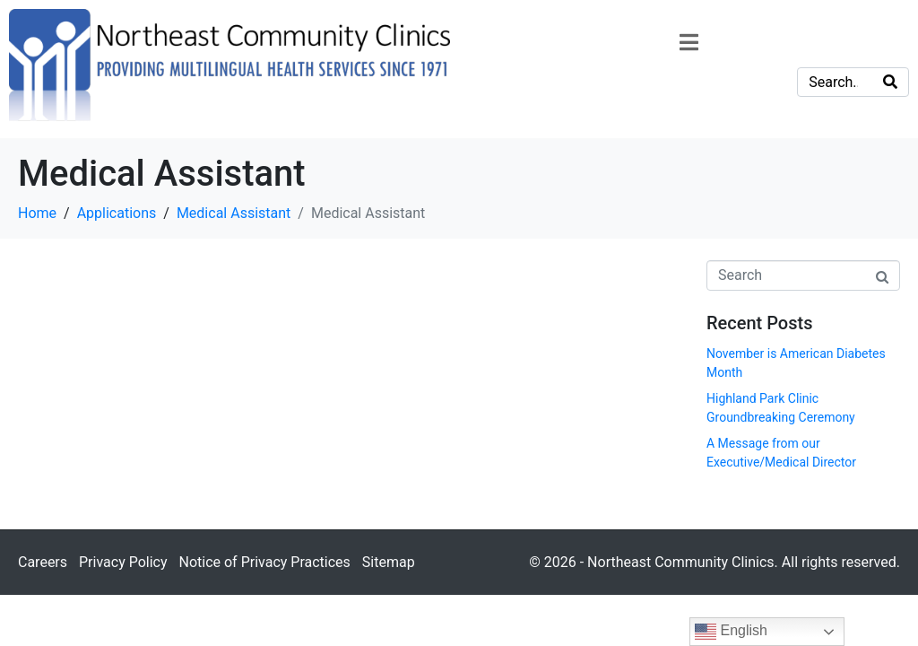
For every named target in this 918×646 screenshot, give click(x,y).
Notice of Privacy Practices (264, 562)
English (731, 631)
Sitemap (388, 562)
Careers (42, 562)
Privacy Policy (123, 562)
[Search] (890, 82)
